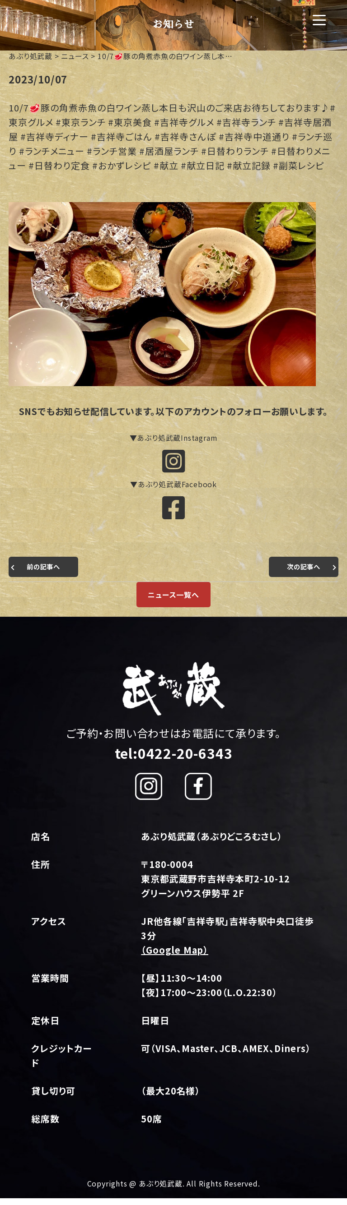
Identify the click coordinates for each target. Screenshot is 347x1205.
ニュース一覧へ (173, 601)
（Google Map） (174, 956)
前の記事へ (46, 573)
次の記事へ (301, 573)
